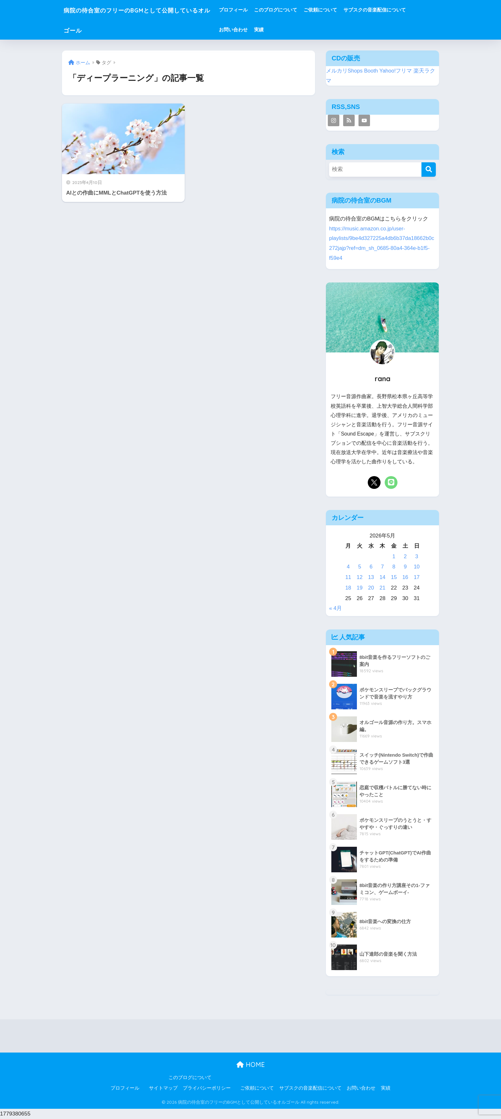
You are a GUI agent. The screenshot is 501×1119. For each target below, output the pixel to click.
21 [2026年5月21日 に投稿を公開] (383, 588)
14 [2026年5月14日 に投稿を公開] (383, 577)
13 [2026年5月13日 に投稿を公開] (371, 577)
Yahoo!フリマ (396, 71)
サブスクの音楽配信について (398, 9)
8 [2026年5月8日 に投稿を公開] (393, 567)
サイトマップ (163, 1088)
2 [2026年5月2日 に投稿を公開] (405, 556)
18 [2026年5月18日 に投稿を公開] (348, 588)
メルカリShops (344, 71)
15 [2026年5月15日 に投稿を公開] (394, 577)
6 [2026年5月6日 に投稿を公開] (371, 567)
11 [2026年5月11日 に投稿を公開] (348, 577)
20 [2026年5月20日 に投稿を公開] (371, 588)
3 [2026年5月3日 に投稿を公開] (416, 556)
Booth (371, 71)
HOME (250, 1065)
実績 (283, 29)
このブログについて (299, 9)
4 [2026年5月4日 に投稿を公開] (348, 567)
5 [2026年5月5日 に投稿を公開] (359, 567)
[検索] (428, 169)
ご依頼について (344, 9)
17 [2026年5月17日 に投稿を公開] (417, 577)
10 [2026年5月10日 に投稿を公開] (417, 567)
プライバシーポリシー (207, 1088)
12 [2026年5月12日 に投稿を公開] (360, 577)
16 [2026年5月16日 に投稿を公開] (405, 577)
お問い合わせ (257, 29)
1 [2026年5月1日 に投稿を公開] (393, 556)
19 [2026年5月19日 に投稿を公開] (360, 588)
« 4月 (335, 608)
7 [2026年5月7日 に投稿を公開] (382, 567)
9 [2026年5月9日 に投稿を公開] (405, 567)
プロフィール (257, 9)
